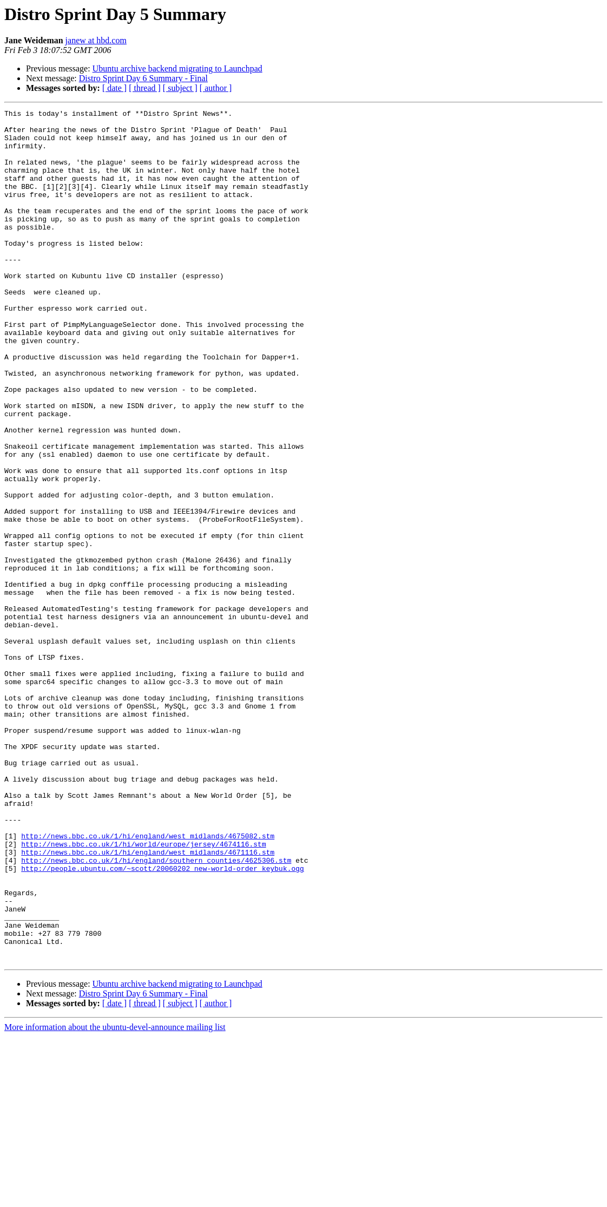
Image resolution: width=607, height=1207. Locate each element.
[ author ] (216, 88)
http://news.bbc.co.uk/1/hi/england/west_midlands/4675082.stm (147, 982)
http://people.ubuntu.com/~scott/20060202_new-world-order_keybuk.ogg (162, 1021)
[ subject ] (180, 88)
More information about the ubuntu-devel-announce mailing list (115, 1197)
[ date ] (114, 88)
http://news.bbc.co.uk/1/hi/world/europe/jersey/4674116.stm (143, 991)
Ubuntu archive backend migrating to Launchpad (177, 68)
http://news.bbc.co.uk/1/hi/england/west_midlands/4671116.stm (147, 1001)
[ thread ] (145, 88)
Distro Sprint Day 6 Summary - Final (143, 78)
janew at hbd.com (96, 40)
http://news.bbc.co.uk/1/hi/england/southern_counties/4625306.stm (156, 1011)
